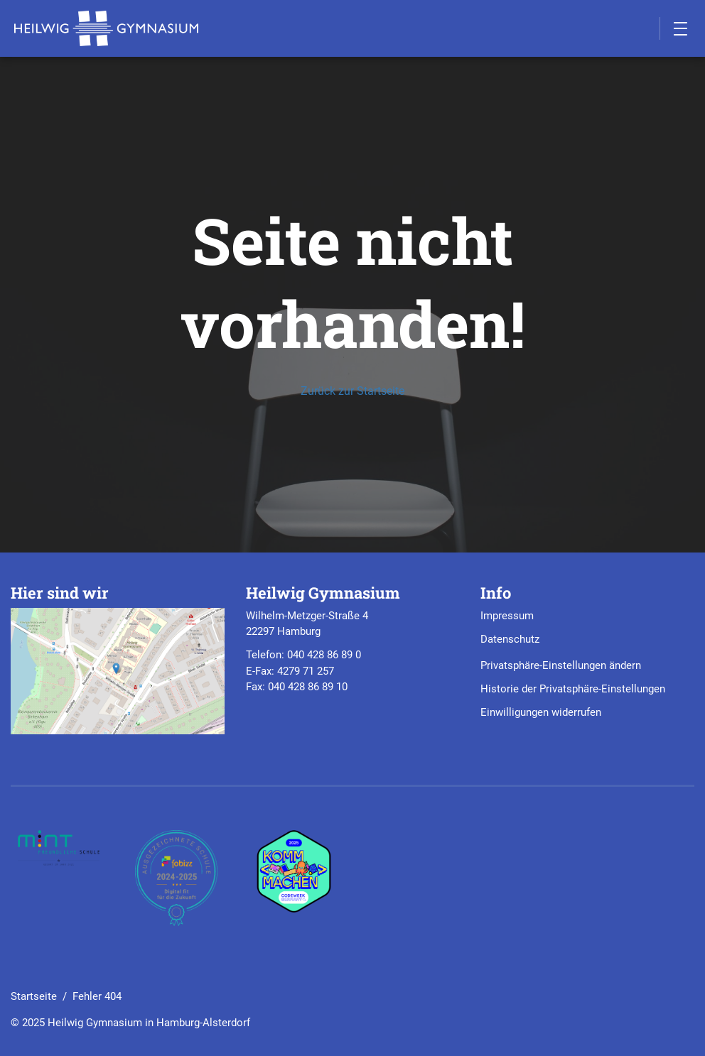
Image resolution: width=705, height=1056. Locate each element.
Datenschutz (509, 639)
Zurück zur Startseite (352, 391)
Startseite (34, 996)
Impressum (507, 615)
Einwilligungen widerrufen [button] (540, 712)
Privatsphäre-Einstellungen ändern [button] (560, 665)
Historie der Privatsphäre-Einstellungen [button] (572, 688)
